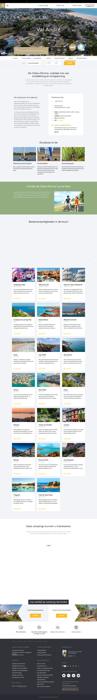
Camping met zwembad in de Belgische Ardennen (21, 653)
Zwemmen (48, 58)
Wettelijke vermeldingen (43, 677)
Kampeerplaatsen (37, 58)
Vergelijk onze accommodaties (19, 668)
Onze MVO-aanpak (17, 672)
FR (73, 666)
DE (76, 666)
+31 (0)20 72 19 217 (22, 686)
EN (67, 666)
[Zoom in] (95, 257)
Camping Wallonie (41, 650)
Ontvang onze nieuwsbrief (18, 663)
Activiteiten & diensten (59, 58)
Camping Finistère (41, 652)
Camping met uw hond (17, 655)
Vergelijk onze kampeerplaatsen (20, 670)
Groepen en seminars (17, 675)
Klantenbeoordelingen (82, 58)
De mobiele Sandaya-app (43, 670)
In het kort (15, 58)
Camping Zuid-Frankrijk (18, 650)
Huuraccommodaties (26, 58)
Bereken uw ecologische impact (45, 668)
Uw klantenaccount (42, 666)
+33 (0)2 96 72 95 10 (58, 101)
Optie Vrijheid (40, 684)
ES (70, 666)
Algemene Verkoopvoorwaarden (45, 675)
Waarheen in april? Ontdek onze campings (48, 1)
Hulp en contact (41, 663)
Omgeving (70, 58)
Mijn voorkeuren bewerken (43, 686)
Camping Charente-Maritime (44, 655)
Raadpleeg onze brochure (18, 666)
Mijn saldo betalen (41, 672)
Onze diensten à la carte (18, 677)
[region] (48, 243)
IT (78, 666)
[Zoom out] (95, 260)
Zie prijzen (69, 63)
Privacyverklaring (41, 679)
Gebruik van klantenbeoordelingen (45, 682)
